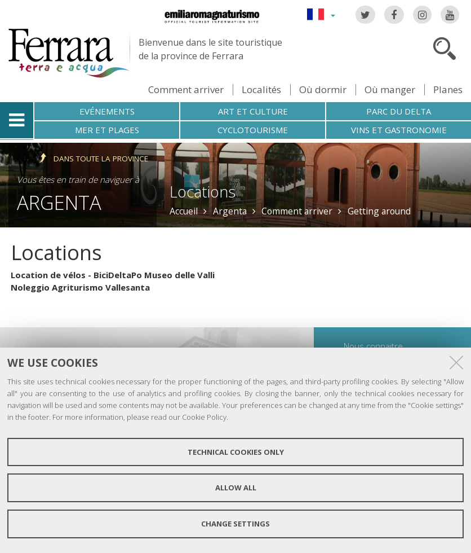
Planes (448, 89)
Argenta (59, 202)
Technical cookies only (236, 452)
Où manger (390, 89)
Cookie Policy (204, 417)
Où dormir (322, 89)
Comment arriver (186, 89)
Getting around (379, 211)
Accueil (184, 211)
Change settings (235, 524)
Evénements (107, 111)
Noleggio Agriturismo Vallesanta (80, 287)
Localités (261, 89)
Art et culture (253, 111)
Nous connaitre (373, 346)
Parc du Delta (398, 111)
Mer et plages (107, 129)
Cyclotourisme (252, 129)
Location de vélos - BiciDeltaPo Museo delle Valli (113, 274)
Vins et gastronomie (399, 129)
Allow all (235, 487)
